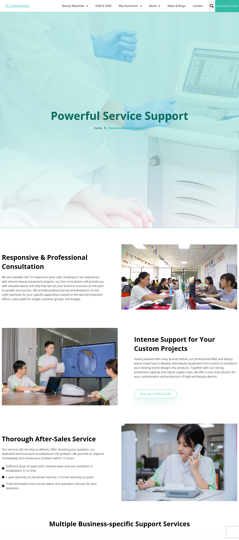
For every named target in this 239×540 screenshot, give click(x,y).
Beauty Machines (75, 6)
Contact (198, 6)
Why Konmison (129, 6)
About (154, 6)
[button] (211, 6)
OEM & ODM (103, 6)
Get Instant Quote (227, 6)
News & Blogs (176, 6)
